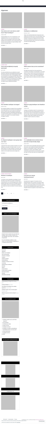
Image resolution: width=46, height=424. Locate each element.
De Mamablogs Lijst (10, 391)
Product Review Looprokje (6, 270)
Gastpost (3, 257)
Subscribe (5, 208)
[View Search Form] (23, 1)
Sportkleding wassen (7, 329)
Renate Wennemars (6, 331)
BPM (4, 334)
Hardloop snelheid (6, 319)
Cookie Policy (18, 422)
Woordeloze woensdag (6, 274)
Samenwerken (10, 419)
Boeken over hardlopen (6, 252)
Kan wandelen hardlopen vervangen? (10, 104)
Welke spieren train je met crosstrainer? (34, 66)
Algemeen (2, 29)
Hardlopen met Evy (6, 332)
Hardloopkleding (5, 260)
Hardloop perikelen (5, 258)
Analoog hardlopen (5, 284)
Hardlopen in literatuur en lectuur (8, 261)
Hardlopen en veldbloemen (30, 31)
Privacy (15, 419)
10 (11, 193)
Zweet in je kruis (6, 325)
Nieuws (3, 267)
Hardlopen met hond (6, 326)
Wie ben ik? (5, 419)
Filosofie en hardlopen (6, 255)
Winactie (3, 273)
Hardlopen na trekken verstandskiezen (10, 328)
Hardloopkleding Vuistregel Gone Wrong (9, 281)
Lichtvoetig (4, 263)
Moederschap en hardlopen (7, 264)
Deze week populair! (5, 254)
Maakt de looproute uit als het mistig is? (9, 292)
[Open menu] (23, 6)
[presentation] (11, 20)
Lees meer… (3, 45)
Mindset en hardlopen (6, 175)
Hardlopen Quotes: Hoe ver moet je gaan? (9, 289)
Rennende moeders (5, 271)
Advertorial (4, 249)
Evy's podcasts (5, 322)
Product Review (5, 268)
